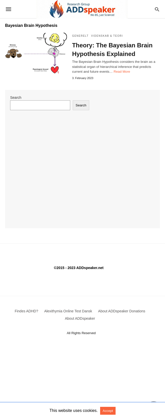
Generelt (80, 35)
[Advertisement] (82, 382)
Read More (122, 71)
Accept (108, 411)
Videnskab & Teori (107, 35)
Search (15, 98)
